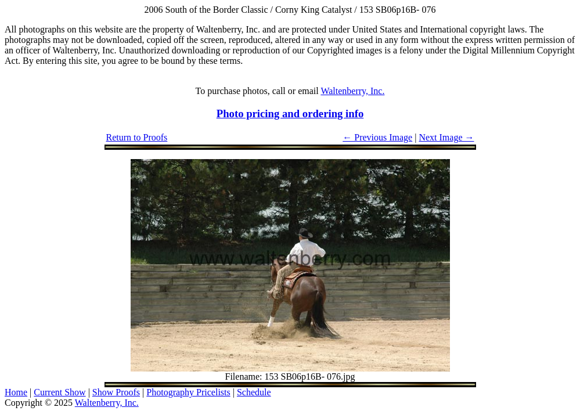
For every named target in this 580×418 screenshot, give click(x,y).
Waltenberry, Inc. (352, 91)
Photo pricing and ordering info (290, 113)
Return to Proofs (137, 137)
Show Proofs (116, 392)
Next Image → (446, 137)
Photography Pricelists (188, 392)
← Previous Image (377, 137)
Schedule (254, 392)
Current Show (59, 392)
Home (16, 392)
